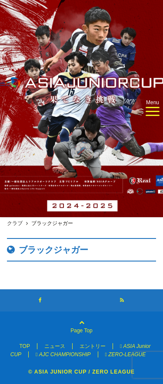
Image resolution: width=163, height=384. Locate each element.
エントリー (93, 346)
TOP (24, 346)
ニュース (54, 346)
